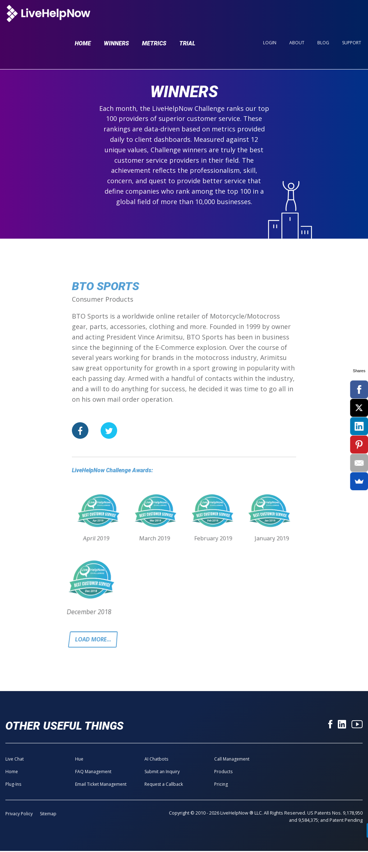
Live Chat (14, 760)
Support (351, 18)
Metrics (154, 18)
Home (83, 18)
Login (269, 18)
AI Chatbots (156, 760)
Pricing (221, 785)
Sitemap (48, 815)
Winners (116, 18)
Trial (187, 18)
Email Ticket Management (100, 785)
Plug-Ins (13, 785)
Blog (323, 18)
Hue (79, 760)
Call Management (231, 760)
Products (223, 773)
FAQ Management (93, 773)
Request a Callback (163, 785)
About (296, 18)
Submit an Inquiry (162, 773)
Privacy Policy (19, 815)
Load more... (94, 640)
